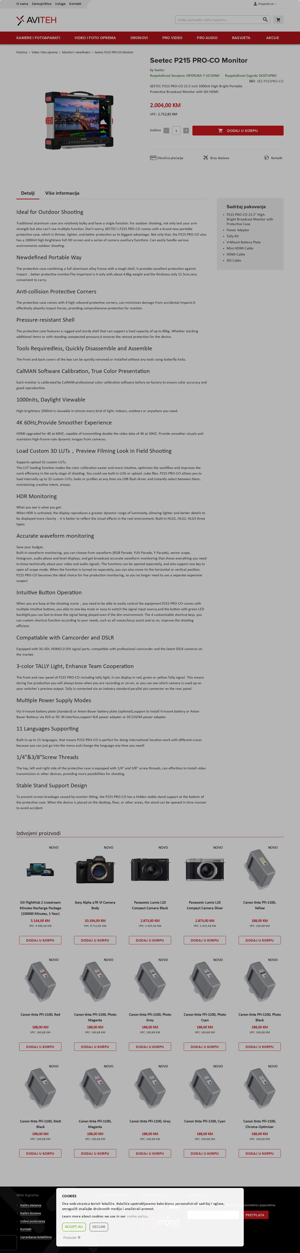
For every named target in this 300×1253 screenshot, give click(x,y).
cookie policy (137, 1216)
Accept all (74, 1227)
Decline (98, 1227)
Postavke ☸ (72, 1238)
